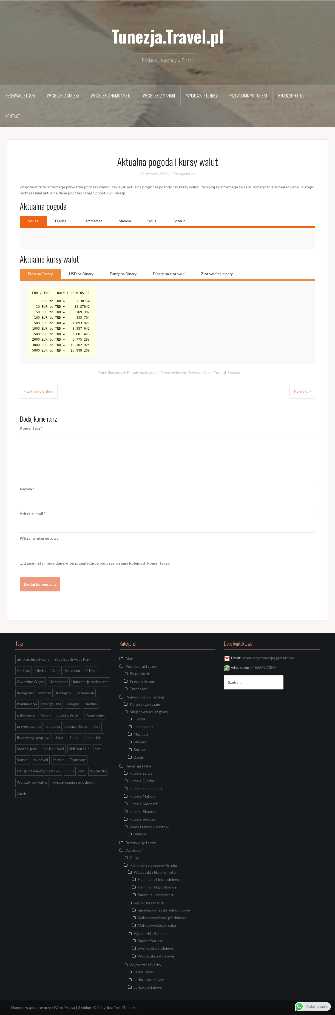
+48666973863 (263, 667)
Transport (138, 688)
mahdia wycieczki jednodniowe (164, 910)
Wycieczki (134, 850)
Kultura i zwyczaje (145, 704)
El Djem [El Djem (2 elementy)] (92, 670)
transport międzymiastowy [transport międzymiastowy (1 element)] (38, 771)
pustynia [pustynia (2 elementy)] (53, 726)
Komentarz (31, 428)
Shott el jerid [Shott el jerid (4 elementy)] (27, 749)
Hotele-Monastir (144, 803)
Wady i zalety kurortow (149, 826)
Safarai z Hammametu (156, 894)
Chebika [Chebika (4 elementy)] (23, 670)
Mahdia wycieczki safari (157, 925)
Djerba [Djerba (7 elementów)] (40, 670)
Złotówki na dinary (217, 273)
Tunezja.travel (184, 174)
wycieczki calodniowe (156, 948)
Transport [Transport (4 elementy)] (78, 760)
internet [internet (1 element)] (44, 693)
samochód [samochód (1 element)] (94, 737)
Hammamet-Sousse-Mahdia (153, 865)
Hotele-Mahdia (142, 796)
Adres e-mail (32, 513)
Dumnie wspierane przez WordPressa (43, 1007)
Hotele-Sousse (142, 819)
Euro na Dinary (40, 273)
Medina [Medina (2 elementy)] (91, 704)
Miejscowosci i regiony (149, 711)
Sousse (234, 372)
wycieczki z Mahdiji (159, 95)
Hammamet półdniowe (157, 887)
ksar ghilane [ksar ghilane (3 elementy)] (51, 704)
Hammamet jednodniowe (159, 879)
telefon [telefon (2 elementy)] (58, 760)
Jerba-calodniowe (149, 979)
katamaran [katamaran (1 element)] (85, 693)
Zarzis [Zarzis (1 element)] (22, 793)
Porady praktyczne (143, 372)
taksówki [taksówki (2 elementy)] (40, 760)
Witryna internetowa (39, 538)
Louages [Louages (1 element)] (73, 704)
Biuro (130, 658)
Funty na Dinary (123, 273)
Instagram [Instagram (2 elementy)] (25, 693)
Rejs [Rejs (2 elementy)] (96, 726)
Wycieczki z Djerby (201, 95)
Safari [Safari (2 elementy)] (59, 737)
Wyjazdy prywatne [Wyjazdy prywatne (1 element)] (32, 782)
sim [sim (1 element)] (97, 749)
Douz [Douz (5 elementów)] (56, 670)
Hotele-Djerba (142, 780)
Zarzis (139, 757)
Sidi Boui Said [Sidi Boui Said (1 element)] (53, 749)
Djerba (60, 220)
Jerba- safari (144, 972)
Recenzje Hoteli (291, 95)
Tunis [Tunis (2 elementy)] (70, 771)
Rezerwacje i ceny (20, 95)
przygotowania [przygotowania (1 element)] (29, 726)
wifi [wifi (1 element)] (82, 771)
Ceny (134, 857)
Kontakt (12, 116)
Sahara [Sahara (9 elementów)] (75, 737)
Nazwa (27, 489)
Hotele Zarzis (141, 773)
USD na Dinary (81, 273)
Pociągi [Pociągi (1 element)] (45, 715)
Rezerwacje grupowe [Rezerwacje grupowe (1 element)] (33, 737)
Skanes (140, 742)
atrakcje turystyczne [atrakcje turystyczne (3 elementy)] (33, 659)
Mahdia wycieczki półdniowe (162, 917)
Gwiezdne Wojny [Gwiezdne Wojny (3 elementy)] (30, 682)
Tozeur (179, 220)
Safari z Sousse (150, 940)
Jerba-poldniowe (148, 987)
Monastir (141, 734)
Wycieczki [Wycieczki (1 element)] (98, 771)
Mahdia (125, 220)
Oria (97, 1007)
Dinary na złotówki (168, 273)
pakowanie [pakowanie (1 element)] (26, 715)
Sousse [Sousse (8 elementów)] (22, 760)
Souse (33, 220)
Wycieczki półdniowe (156, 956)
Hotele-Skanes (142, 811)
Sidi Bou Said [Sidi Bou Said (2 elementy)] (79, 749)
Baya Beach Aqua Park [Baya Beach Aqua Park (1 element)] (72, 659)
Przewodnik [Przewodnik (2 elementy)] (95, 715)
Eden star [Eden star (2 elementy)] (72, 670)
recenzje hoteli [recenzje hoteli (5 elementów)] (76, 726)
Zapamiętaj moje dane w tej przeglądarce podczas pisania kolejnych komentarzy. (97, 563)
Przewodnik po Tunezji (248, 95)
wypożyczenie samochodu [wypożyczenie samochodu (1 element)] (73, 782)
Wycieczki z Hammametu (111, 95)
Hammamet (92, 220)
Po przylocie (140, 673)
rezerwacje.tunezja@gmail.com (268, 657)
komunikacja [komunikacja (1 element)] (27, 704)
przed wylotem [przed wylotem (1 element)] (68, 715)
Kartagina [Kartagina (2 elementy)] (64, 693)
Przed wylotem (173, 372)
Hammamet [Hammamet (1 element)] (58, 682)
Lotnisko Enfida (40, 391)
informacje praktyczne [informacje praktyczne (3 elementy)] (91, 682)
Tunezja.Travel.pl (168, 35)
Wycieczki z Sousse (63, 95)
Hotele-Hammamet (146, 788)
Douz (151, 220)
